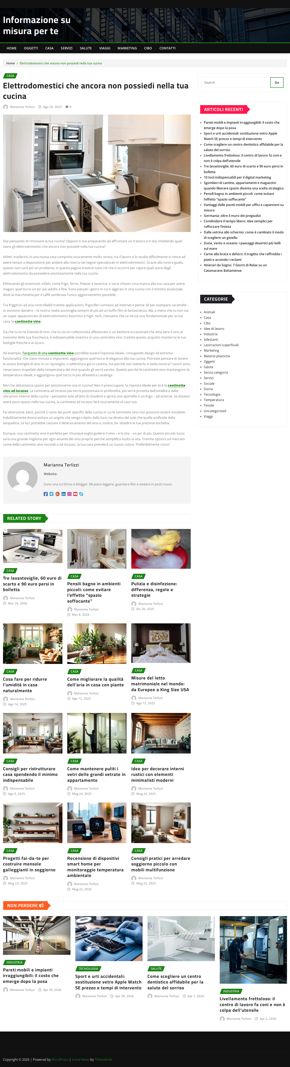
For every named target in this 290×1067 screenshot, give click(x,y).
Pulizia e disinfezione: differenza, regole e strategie (154, 589)
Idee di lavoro (214, 328)
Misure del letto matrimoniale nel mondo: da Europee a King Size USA (160, 684)
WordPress (60, 1059)
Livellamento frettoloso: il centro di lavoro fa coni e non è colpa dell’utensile (252, 1004)
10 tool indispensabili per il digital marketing (237, 177)
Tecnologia (212, 394)
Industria (211, 334)
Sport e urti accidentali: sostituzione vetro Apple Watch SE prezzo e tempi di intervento (108, 982)
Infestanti (211, 339)
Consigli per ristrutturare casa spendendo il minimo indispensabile (30, 774)
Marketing (127, 48)
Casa (49, 48)
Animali (209, 312)
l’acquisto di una (48, 353)
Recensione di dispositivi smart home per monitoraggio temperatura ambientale (95, 867)
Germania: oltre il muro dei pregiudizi (232, 215)
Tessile (209, 405)
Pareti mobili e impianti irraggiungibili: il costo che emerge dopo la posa (31, 975)
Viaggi (105, 48)
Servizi (66, 48)
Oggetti (31, 48)
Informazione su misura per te (37, 25)
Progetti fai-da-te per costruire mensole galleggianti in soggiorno (29, 864)
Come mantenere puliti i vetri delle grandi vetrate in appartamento (96, 774)
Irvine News (80, 1059)
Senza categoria (216, 372)
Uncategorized (215, 411)
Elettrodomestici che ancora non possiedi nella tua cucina (61, 63)
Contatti (168, 48)
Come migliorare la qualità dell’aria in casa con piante (95, 682)
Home (12, 48)
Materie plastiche (217, 356)
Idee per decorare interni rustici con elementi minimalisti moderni (157, 774)
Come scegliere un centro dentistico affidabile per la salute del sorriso (175, 982)
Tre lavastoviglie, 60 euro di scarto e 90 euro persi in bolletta (32, 584)
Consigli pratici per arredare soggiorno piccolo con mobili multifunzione (161, 864)
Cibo (148, 48)
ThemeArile (103, 1059)
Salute (86, 48)
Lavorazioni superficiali (221, 345)
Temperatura (214, 400)
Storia (208, 389)
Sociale (209, 383)
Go (277, 82)
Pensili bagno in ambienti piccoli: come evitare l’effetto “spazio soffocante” (94, 592)
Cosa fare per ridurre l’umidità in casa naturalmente (25, 685)
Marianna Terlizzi (22, 107)
